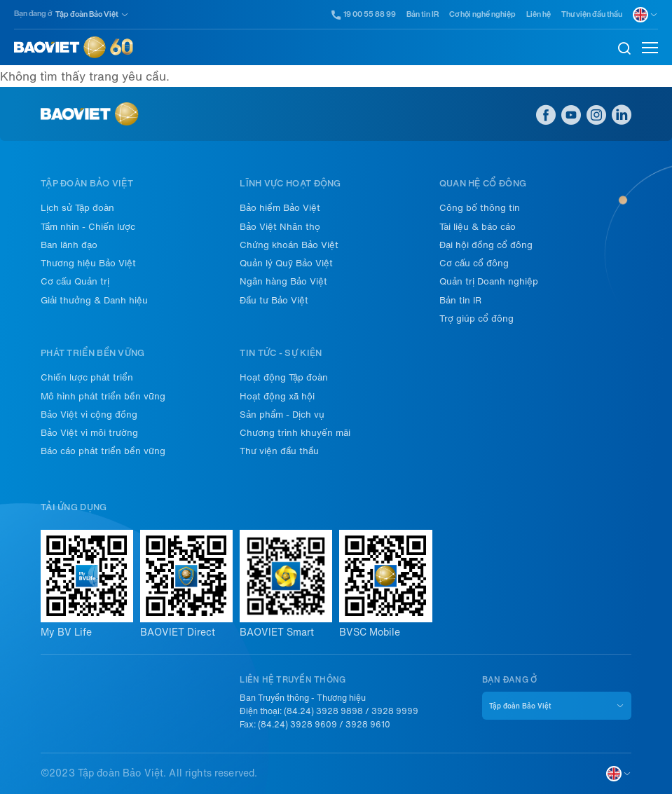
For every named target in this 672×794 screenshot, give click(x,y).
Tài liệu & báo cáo (477, 226)
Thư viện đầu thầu (591, 14)
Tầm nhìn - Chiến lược (88, 226)
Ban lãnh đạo (69, 245)
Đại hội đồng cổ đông (486, 245)
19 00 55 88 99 (364, 15)
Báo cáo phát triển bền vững (103, 451)
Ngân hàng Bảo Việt (283, 281)
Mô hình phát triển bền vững (103, 396)
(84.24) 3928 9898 (323, 711)
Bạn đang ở (33, 13)
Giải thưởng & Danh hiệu (94, 300)
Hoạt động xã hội (277, 396)
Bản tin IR (422, 14)
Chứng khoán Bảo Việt (289, 245)
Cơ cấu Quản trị (75, 281)
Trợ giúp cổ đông (476, 318)
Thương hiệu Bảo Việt (88, 263)
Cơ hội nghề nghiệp (482, 14)
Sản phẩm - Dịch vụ (282, 414)
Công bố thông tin (479, 208)
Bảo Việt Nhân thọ (280, 226)
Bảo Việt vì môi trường (89, 432)
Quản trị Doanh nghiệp (488, 281)
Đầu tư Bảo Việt (274, 300)
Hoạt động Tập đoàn (284, 377)
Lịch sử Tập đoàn (77, 208)
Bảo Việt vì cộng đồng (89, 414)
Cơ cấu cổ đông (474, 263)
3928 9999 (394, 711)
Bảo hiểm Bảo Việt (280, 208)
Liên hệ (538, 14)
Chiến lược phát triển (87, 377)
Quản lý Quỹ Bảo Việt (286, 263)
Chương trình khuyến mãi (295, 432)
